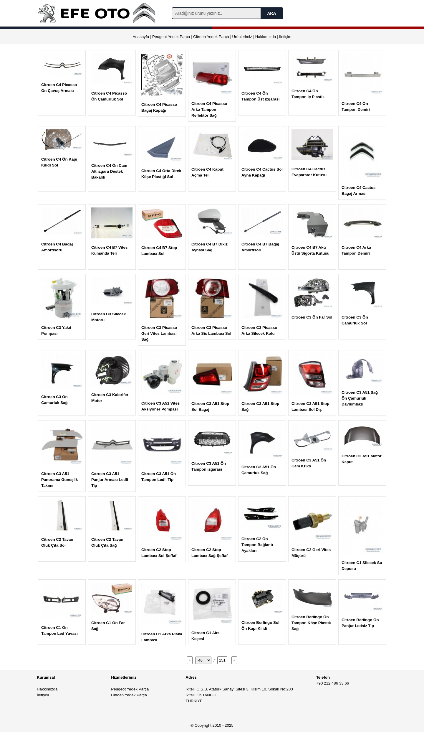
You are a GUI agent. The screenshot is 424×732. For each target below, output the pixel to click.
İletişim (285, 36)
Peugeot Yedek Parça (171, 36)
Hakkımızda (265, 36)
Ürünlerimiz (242, 36)
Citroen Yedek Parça (211, 36)
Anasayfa (141, 36)
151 (222, 660)
